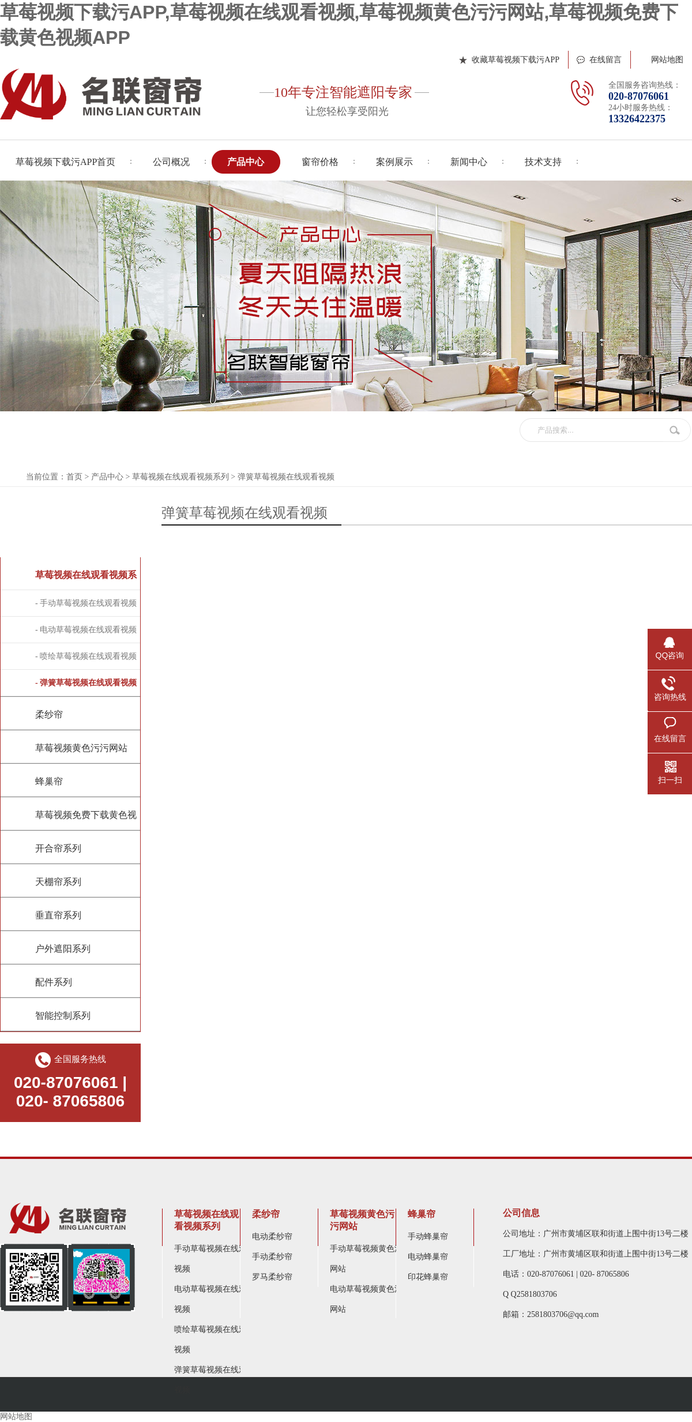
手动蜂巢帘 (428, 1236)
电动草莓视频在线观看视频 (214, 1299)
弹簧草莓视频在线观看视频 (286, 476)
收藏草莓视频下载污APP (515, 59)
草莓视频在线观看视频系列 (180, 476)
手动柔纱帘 (272, 1256)
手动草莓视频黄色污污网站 (370, 1258)
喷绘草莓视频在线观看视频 (214, 1339)
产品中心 (107, 476)
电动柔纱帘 (272, 1236)
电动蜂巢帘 (428, 1256)
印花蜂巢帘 (428, 1277)
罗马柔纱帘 (272, 1277)
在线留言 (605, 59)
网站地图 (667, 59)
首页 (74, 476)
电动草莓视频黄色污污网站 (370, 1299)
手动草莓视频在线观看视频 (214, 1258)
